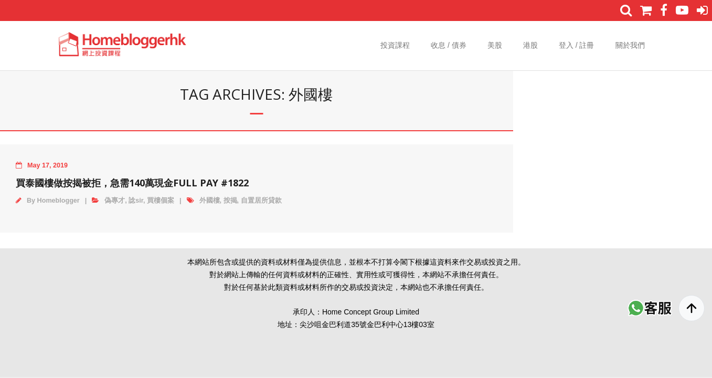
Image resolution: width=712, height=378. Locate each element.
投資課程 (395, 45)
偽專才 (114, 200)
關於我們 (630, 45)
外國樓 (209, 200)
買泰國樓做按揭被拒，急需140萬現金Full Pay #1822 (132, 182)
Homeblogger (58, 200)
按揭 (230, 200)
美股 (494, 45)
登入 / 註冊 (576, 45)
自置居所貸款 (261, 200)
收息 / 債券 (448, 45)
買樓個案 (160, 200)
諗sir (136, 200)
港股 (530, 45)
